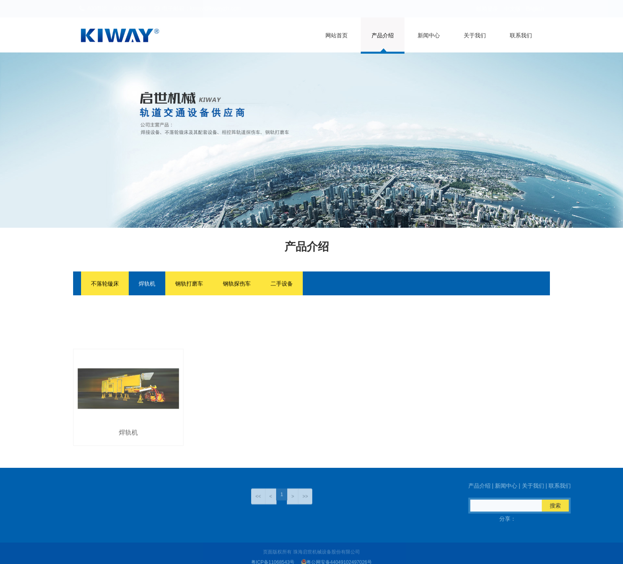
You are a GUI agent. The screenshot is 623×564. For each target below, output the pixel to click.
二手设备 (282, 284)
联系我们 (521, 35)
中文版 (512, 9)
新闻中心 (429, 35)
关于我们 (475, 35)
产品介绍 (382, 35)
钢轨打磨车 (189, 284)
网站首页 (336, 35)
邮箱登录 (487, 9)
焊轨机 (147, 284)
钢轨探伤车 (237, 284)
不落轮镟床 (105, 284)
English (535, 9)
